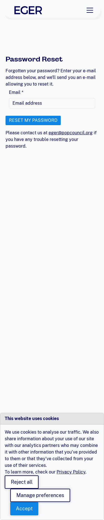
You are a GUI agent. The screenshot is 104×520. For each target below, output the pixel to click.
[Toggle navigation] (89, 10)
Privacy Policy (71, 472)
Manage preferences (40, 495)
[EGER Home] (28, 10)
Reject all (21, 482)
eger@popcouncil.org (71, 132)
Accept (24, 508)
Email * (16, 92)
